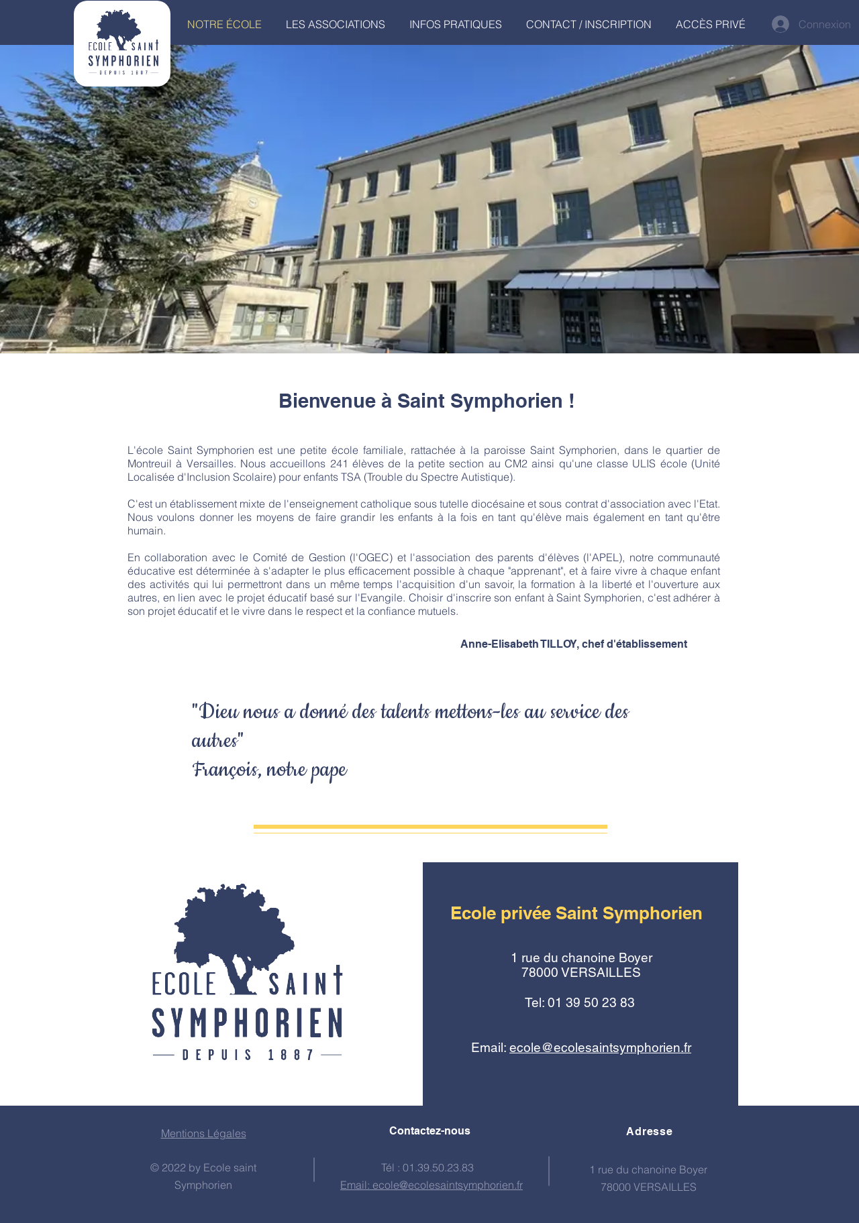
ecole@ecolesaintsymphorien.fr (600, 1047)
